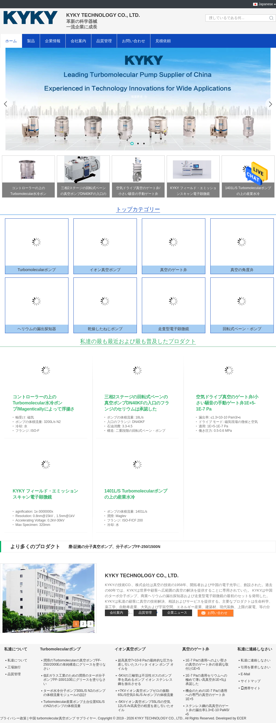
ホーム (11, 41)
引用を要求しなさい (255, 667)
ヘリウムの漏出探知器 (36, 329)
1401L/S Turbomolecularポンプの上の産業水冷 (248, 191)
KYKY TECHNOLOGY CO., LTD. (142, 575)
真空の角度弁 (242, 270)
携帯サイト (251, 688)
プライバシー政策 (13, 718)
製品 (31, 41)
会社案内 (78, 41)
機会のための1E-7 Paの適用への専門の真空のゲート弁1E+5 (206, 695)
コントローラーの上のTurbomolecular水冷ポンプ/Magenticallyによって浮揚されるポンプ (28, 191)
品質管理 (104, 41)
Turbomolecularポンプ (37, 270)
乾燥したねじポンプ (105, 329)
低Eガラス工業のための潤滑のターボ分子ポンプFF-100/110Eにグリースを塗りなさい (74, 680)
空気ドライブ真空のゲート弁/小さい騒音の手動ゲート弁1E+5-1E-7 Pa (138, 191)
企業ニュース (177, 613)
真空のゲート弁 (173, 270)
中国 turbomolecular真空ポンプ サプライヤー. (63, 718)
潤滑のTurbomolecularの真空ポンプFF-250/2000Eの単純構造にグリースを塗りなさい (74, 664)
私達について (17, 660)
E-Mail (245, 674)
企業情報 (52, 41)
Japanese (266, 4)
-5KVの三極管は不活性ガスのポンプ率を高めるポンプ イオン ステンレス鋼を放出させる (145, 680)
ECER (241, 718)
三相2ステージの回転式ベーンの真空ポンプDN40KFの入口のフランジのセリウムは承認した (83, 191)
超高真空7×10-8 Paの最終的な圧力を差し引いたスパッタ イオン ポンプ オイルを (146, 664)
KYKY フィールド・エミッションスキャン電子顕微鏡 (193, 191)
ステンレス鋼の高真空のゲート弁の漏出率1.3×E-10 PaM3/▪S (207, 710)
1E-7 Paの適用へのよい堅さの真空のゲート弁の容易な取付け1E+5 (207, 664)
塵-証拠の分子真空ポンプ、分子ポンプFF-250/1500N (114, 546)
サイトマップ (251, 681)
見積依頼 (163, 41)
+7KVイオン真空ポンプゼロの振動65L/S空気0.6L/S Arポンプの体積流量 (145, 693)
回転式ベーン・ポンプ (242, 329)
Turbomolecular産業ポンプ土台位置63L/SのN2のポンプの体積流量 (74, 704)
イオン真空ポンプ (105, 270)
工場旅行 (14, 667)
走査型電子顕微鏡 (173, 329)
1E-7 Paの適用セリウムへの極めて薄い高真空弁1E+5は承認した (206, 680)
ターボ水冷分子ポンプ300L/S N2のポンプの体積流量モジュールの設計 (74, 693)
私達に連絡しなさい (255, 660)
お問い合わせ (133, 41)
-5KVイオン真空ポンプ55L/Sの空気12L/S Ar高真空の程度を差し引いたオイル (146, 706)
